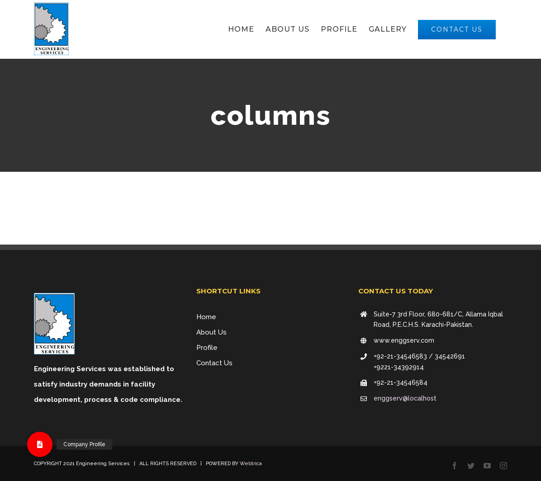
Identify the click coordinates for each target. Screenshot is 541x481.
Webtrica (251, 464)
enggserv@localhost (405, 398)
